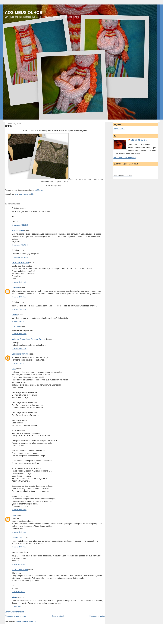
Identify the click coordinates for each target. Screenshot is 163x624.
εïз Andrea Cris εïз (20, 569)
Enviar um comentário (14, 612)
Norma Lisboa (18, 230)
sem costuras (25, 194)
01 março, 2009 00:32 (19, 282)
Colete (8, 126)
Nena (14, 515)
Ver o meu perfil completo (124, 158)
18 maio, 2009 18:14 (18, 606)
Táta (14, 369)
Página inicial (58, 616)
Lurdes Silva (17, 537)
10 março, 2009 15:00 (19, 334)
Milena (14, 597)
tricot (33, 194)
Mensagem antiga (97, 616)
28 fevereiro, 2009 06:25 (20, 257)
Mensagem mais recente (15, 616)
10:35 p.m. (39, 190)
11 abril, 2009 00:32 (18, 592)
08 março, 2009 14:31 (19, 309)
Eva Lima (16, 327)
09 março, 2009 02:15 (19, 321)
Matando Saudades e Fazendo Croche (28, 339)
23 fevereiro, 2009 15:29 (20, 225)
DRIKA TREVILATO (20, 262)
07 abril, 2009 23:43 (18, 564)
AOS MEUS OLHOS (23, 12)
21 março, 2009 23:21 (19, 363)
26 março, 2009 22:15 (19, 547)
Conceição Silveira (20, 354)
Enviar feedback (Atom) (26, 621)
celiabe (15, 314)
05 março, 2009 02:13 (19, 297)
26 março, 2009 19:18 (19, 532)
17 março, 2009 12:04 (19, 348)
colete (17, 194)
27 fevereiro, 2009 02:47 (20, 245)
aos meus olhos (139, 140)
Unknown (16, 287)
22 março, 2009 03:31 (19, 510)
